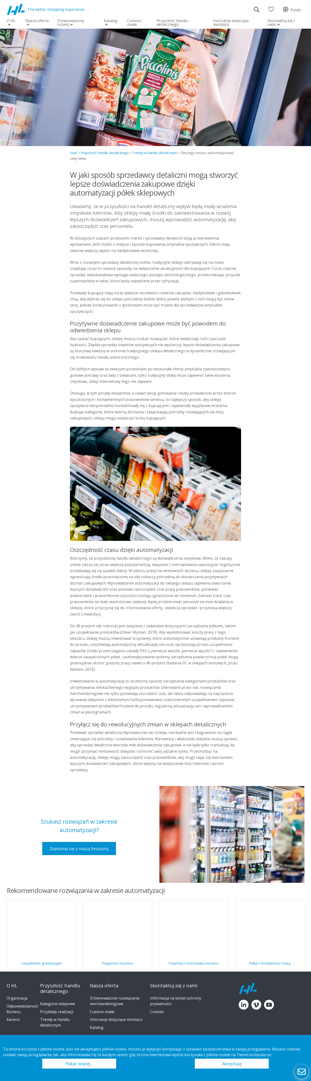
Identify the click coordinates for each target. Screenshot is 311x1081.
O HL (11, 21)
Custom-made (134, 22)
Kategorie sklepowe (57, 1003)
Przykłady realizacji (56, 1011)
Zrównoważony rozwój (70, 23)
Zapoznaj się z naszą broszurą (79, 848)
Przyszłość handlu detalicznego (172, 22)
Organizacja (17, 998)
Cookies (157, 1011)
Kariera (13, 1019)
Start (74, 153)
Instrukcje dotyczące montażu (231, 22)
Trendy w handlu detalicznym (154, 153)
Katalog (111, 21)
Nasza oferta (37, 21)
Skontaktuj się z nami (281, 23)
